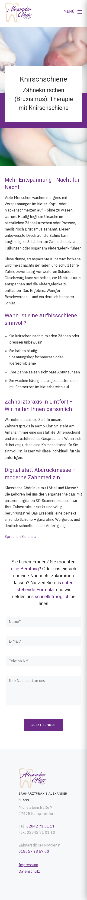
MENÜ (73, 11)
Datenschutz (29, 871)
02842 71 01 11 (40, 826)
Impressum (28, 864)
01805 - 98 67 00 (34, 851)
